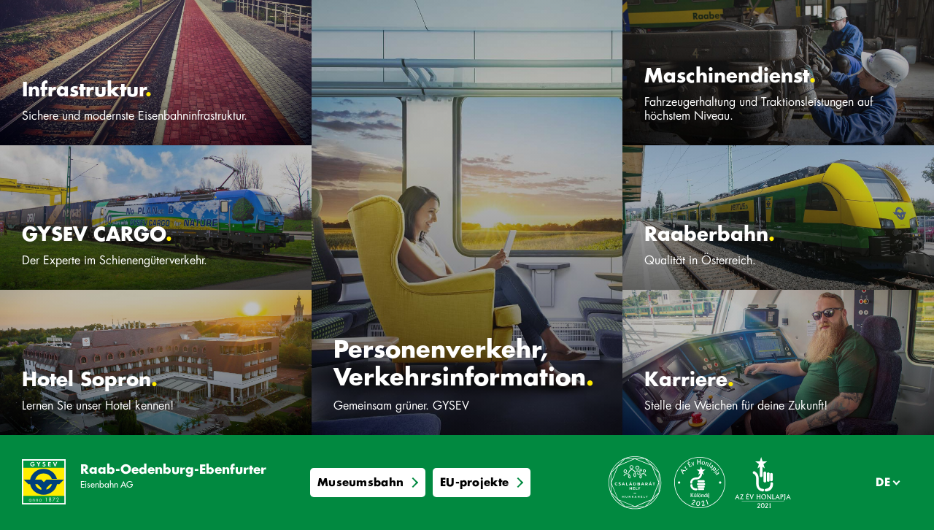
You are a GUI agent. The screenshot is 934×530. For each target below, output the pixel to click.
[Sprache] (884, 482)
